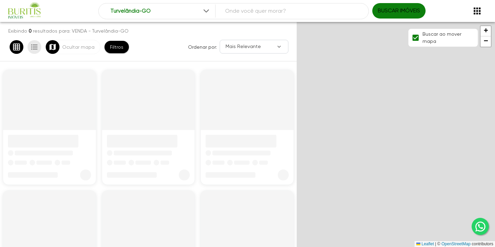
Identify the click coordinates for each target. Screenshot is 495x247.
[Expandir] (206, 11)
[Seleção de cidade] (160, 11)
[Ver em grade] (16, 47)
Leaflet (425, 244)
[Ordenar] (254, 47)
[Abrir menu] (477, 11)
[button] (486, 31)
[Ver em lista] (34, 47)
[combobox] (160, 11)
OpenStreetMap (456, 244)
